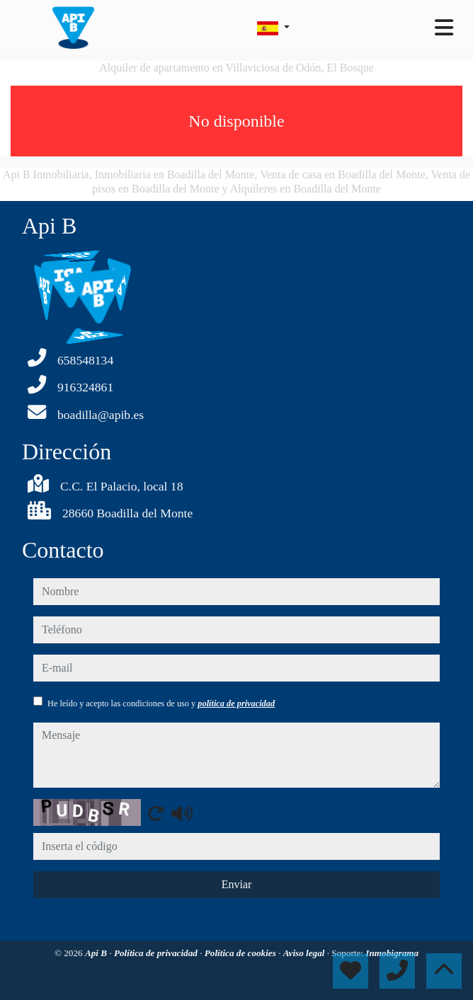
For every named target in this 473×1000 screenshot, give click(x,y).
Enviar (237, 884)
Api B (97, 953)
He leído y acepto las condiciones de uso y (161, 703)
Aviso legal (305, 953)
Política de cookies (241, 953)
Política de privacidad (157, 953)
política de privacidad (236, 703)
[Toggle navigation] (444, 27)
